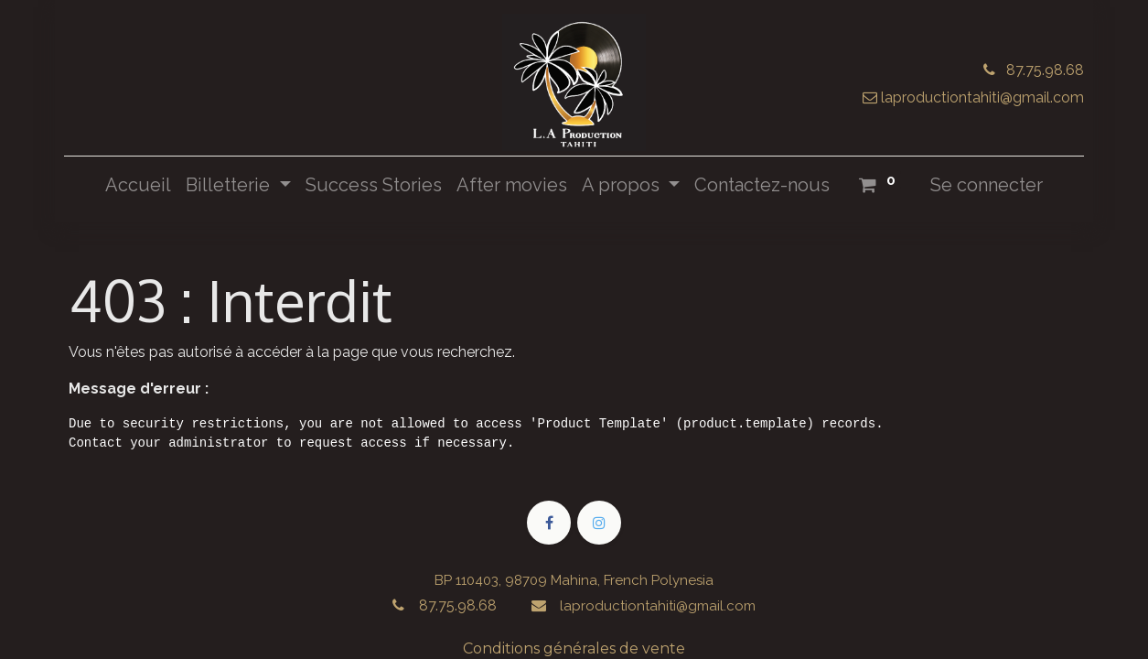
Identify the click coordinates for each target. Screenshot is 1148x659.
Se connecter (986, 185)
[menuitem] (138, 185)
